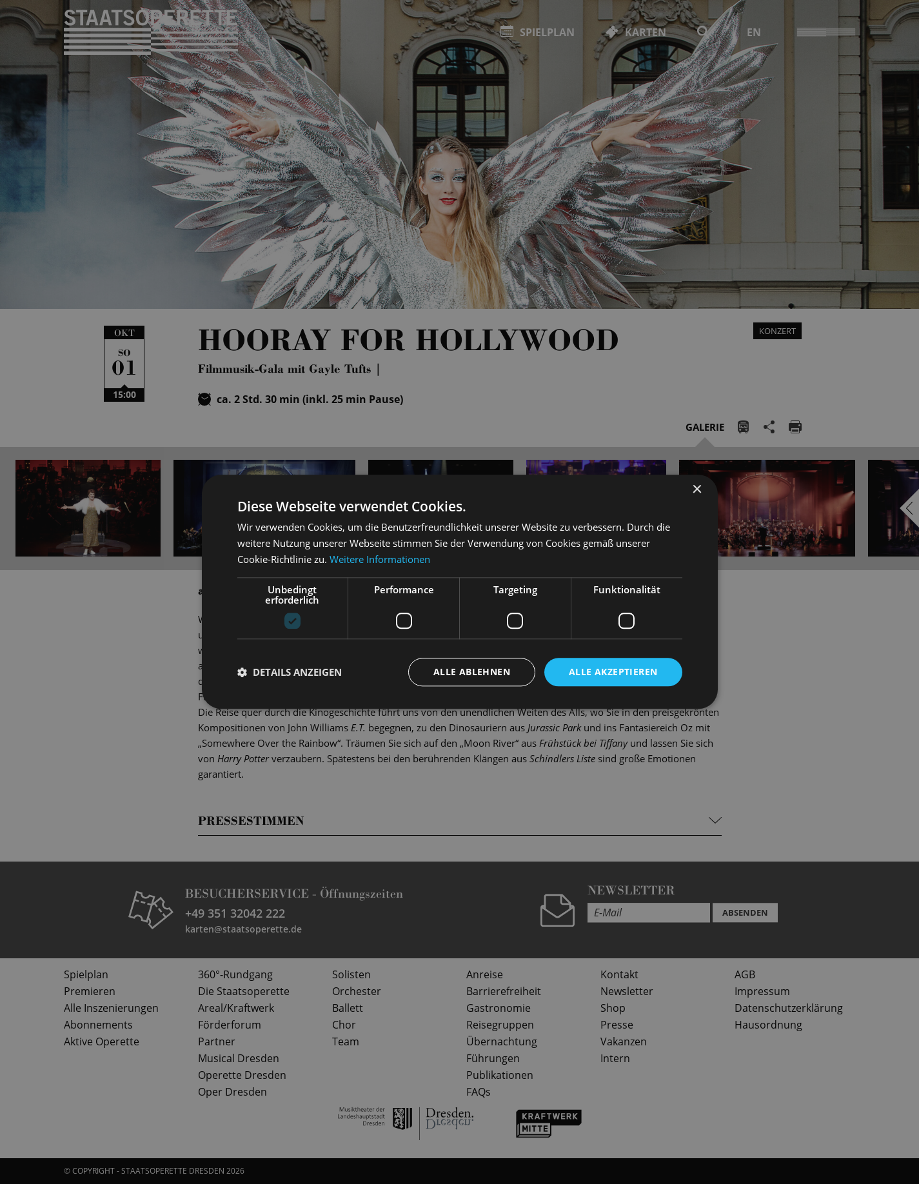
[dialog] (459, 592)
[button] (289, 672)
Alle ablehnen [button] (471, 672)
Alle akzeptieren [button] (613, 672)
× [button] (697, 490)
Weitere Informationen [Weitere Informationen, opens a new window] (380, 559)
